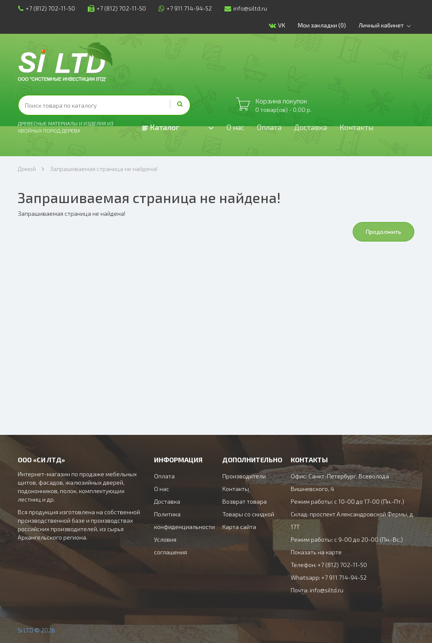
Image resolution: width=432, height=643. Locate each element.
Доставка (311, 127)
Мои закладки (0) (322, 25)
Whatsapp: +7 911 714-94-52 (329, 577)
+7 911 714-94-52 (184, 8)
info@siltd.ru (245, 8)
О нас (236, 127)
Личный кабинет (386, 25)
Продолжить (383, 231)
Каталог (160, 127)
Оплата (269, 127)
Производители (244, 476)
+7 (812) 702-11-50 (46, 8)
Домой (27, 168)
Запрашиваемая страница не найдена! (103, 168)
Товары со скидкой (248, 514)
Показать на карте (316, 552)
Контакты (357, 127)
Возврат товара (244, 501)
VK (277, 26)
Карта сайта (239, 526)
